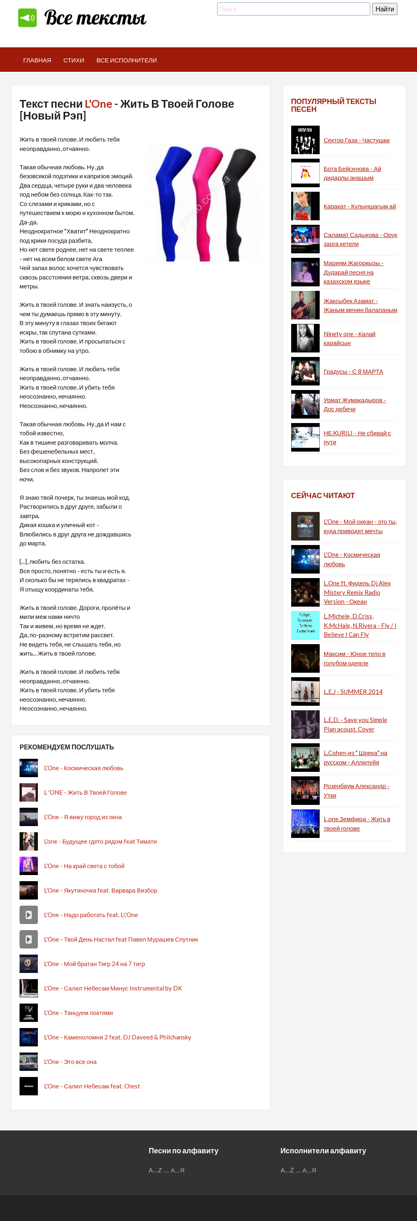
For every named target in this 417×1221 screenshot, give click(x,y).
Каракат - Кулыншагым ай (360, 206)
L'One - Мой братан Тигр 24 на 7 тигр (94, 963)
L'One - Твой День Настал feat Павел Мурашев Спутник (121, 939)
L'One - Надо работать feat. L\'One (91, 914)
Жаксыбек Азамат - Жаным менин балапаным (360, 305)
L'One (98, 103)
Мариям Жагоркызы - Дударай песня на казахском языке (354, 272)
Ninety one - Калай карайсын (350, 338)
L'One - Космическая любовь (83, 767)
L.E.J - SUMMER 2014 (353, 691)
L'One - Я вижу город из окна (83, 816)
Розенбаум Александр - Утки (357, 790)
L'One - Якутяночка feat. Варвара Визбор (100, 890)
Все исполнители (127, 60)
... (166, 1170)
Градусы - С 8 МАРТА (354, 371)
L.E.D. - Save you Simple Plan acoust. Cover (355, 724)
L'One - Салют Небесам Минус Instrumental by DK (113, 988)
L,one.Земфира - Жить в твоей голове (357, 823)
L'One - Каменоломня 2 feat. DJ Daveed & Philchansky (117, 1037)
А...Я (178, 1170)
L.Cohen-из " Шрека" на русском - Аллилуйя (356, 757)
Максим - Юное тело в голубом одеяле (355, 658)
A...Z (155, 1170)
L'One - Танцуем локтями (78, 1012)
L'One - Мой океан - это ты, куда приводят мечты (360, 526)
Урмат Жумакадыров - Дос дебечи (355, 404)
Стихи (74, 60)
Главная (37, 60)
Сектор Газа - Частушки (357, 140)
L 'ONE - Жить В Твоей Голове (85, 792)
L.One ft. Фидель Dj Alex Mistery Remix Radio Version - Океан (357, 592)
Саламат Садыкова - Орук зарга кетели (360, 239)
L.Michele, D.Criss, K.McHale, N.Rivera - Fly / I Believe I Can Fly (360, 625)
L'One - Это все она (70, 1061)
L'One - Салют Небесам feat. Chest (92, 1086)
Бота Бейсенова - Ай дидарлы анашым (352, 173)
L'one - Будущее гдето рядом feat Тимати (100, 841)
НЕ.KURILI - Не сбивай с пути (357, 437)
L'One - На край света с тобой (84, 865)
